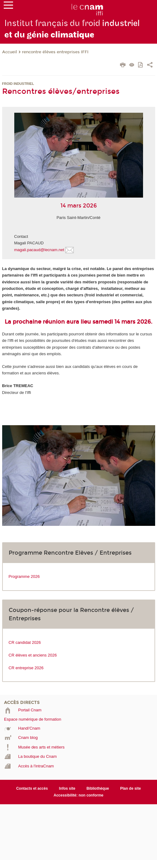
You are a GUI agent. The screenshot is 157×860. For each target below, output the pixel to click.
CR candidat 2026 (25, 642)
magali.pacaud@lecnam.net (39, 249)
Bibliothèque (98, 788)
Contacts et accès (32, 788)
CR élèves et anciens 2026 (33, 655)
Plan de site (130, 788)
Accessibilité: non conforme (79, 795)
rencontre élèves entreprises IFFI (55, 52)
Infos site (67, 788)
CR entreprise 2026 (26, 668)
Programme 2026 (24, 576)
